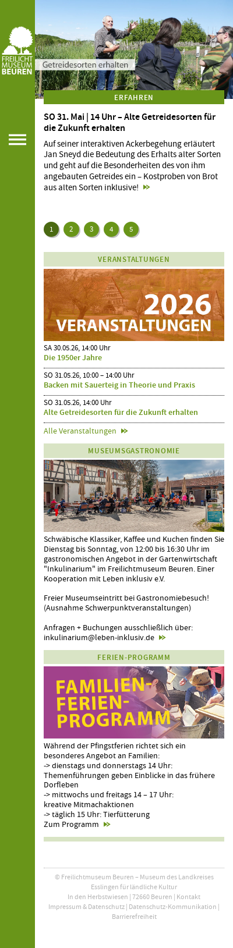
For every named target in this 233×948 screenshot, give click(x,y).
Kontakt (188, 896)
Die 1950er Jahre (73, 357)
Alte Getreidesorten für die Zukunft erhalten (121, 412)
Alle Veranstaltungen (80, 430)
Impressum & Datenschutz (86, 906)
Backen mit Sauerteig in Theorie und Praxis (119, 384)
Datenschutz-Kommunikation (173, 906)
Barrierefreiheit (134, 916)
